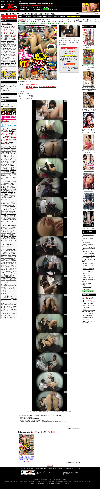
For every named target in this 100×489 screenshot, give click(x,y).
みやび (13, 287)
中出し (12, 44)
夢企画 (15, 299)
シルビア (13, 209)
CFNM (3, 26)
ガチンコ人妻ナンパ (88, 263)
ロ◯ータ (8, 29)
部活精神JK (9, 262)
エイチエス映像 (8, 169)
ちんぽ (3, 85)
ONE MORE (7, 315)
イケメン (6, 88)
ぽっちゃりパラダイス (89, 265)
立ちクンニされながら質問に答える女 (88, 256)
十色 (10, 236)
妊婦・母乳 (7, 36)
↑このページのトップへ (73, 428)
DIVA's (6, 236)
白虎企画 (3, 139)
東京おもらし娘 (87, 287)
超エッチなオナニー (88, 235)
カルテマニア (10, 183)
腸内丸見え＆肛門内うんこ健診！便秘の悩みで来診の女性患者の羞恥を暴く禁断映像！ (26, 458)
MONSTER (12, 139)
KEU (5, 190)
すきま (6, 211)
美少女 (3, 29)
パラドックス (10, 252)
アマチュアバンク (8, 166)
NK (8, 244)
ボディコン (7, 55)
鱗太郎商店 (7, 306)
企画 (12, 52)
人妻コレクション (8, 258)
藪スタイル (10, 296)
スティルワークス (8, 221)
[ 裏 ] (31, 81)
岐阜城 (9, 187)
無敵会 (3, 287)
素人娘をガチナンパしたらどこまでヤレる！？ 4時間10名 (88, 67)
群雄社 (11, 197)
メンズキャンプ (9, 291)
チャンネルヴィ (10, 228)
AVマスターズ (10, 168)
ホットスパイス (8, 274)
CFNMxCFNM (5, 208)
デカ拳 (9, 233)
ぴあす (14, 255)
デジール (9, 234)
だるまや (8, 227)
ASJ (14, 159)
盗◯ (12, 49)
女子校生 (6, 27)
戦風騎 (5, 215)
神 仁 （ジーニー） (9, 217)
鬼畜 (3, 57)
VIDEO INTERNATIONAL (8, 129)
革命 (13, 181)
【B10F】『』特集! (89, 301)
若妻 (12, 36)
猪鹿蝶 (13, 154)
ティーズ (7, 143)
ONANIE (85, 289)
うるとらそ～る (10, 156)
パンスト (10, 38)
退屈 (3, 86)
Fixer (7, 272)
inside (13, 177)
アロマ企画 (5, 152)
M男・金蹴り (9, 26)
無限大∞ (6, 285)
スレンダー (9, 61)
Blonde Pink (9, 271)
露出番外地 (86, 242)
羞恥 (7, 14)
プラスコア (13, 265)
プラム (7, 265)
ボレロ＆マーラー (11, 280)
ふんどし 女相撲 (87, 253)
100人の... (85, 275)
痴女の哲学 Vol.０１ (88, 227)
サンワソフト (7, 133)
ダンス (10, 58)
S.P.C (2, 178)
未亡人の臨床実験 (88, 209)
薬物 (10, 88)
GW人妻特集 (86, 307)
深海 (2, 211)
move (10, 285)
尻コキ (10, 33)
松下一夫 (3, 284)
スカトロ (8, 47)
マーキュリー (10, 283)
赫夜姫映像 (4, 184)
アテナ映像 (7, 148)
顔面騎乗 (3, 48)
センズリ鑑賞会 (87, 271)
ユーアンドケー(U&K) (8, 298)
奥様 (6, 86)
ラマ (12, 305)
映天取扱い (9, 159)
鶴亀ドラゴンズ (11, 231)
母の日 (13, 250)
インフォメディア (6, 155)
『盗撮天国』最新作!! (88, 303)
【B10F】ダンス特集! (88, 305)
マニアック (10, 284)
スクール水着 (8, 54)
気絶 (8, 49)
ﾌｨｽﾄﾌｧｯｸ (7, 63)
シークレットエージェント (8, 208)
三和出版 (3, 205)
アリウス (5, 149)
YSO (8, 313)
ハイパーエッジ (6, 250)
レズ (10, 45)
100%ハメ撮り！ (5, 261)
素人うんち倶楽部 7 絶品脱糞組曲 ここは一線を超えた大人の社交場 (89, 88)
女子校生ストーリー (88, 238)
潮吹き (5, 39)
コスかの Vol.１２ (88, 170)
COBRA (4, 140)
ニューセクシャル (7, 246)
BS (2, 256)
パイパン (7, 60)
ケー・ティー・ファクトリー (8, 195)
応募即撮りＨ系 (10, 171)
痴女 (6, 35)
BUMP (9, 255)
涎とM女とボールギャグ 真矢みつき (89, 46)
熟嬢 (9, 218)
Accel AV (9, 146)
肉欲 (7, 85)
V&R (13, 266)
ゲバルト (10, 192)
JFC (14, 206)
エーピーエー (8, 162)
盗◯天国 (9, 237)
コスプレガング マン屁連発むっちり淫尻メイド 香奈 (89, 109)
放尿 (13, 47)
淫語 (2, 42)
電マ (14, 58)
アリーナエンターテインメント (8, 150)
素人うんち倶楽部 (87, 269)
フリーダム (9, 268)
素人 (14, 27)
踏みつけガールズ (8, 263)
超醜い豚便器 (5, 230)
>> (5, 90)
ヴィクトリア (5, 158)
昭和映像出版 (8, 206)
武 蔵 (14, 285)
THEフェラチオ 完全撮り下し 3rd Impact (88, 190)
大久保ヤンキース (6, 173)
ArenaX (14, 151)
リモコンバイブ (9, 57)
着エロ (12, 63)
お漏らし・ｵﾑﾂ (11, 48)
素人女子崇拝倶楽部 (8, 219)
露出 (12, 55)
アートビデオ (7, 177)
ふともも (11, 86)
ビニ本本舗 (7, 256)
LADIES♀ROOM (6, 307)
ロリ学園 (13, 306)
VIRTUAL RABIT (11, 249)
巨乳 (8, 44)
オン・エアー (8, 165)
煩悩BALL (4, 255)
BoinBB (13, 253)
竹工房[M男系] (12, 132)
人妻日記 (13, 259)
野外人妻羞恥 (86, 251)
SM (4, 47)
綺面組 (13, 187)
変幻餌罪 (8, 277)
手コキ (13, 32)
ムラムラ (8, 287)
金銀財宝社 (4, 189)
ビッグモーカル (9, 258)
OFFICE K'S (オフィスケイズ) (8, 173)
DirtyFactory (11, 225)
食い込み (8, 51)
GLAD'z (10, 189)
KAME (9, 181)
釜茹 (9, 184)
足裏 (6, 38)
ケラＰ (8, 193)
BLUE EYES (7, 269)
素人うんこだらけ (87, 277)
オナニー (10, 39)
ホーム (2, 14)
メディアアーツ (5, 288)
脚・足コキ (4, 33)
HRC (11, 158)
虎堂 (12, 239)
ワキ (12, 60)
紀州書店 (7, 186)
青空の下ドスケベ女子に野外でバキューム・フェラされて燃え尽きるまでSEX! (88, 130)
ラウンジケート (11, 303)
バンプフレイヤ (5, 253)
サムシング (10, 202)
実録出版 (9, 205)
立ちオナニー (10, 41)
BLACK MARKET (6, 266)
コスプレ (7, 52)
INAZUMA (7, 154)
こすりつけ (8, 42)
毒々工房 (7, 239)
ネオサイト (13, 244)
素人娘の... (85, 273)
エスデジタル (5, 161)
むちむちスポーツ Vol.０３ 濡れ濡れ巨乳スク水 (88, 151)
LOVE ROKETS (5, 305)
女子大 (11, 85)
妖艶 (15, 85)
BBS (12, 261)
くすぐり (3, 49)
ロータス (7, 310)
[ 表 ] (26, 81)
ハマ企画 (11, 137)
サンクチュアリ (11, 203)
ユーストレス (9, 297)
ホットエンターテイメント (8, 277)
